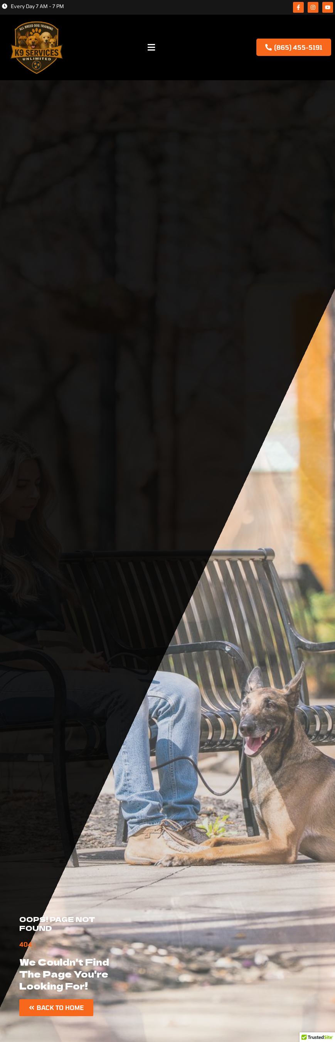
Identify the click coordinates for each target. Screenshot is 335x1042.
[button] (151, 47)
